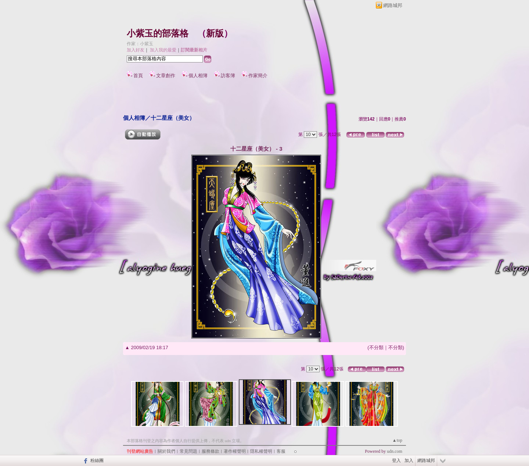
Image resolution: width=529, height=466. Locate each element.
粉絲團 (97, 460)
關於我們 (166, 451)
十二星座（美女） (173, 118)
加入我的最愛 (163, 50)
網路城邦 (392, 5)
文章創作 (165, 75)
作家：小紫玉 (140, 43)
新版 (215, 33)
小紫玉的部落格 (157, 33)
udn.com (394, 451)
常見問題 (188, 451)
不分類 (376, 347)
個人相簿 (198, 75)
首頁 (138, 75)
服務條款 (210, 451)
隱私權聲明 (261, 451)
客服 (281, 451)
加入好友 (135, 50)
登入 (396, 460)
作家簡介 (257, 75)
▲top (397, 440)
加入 (408, 460)
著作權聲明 (235, 451)
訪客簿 (228, 75)
